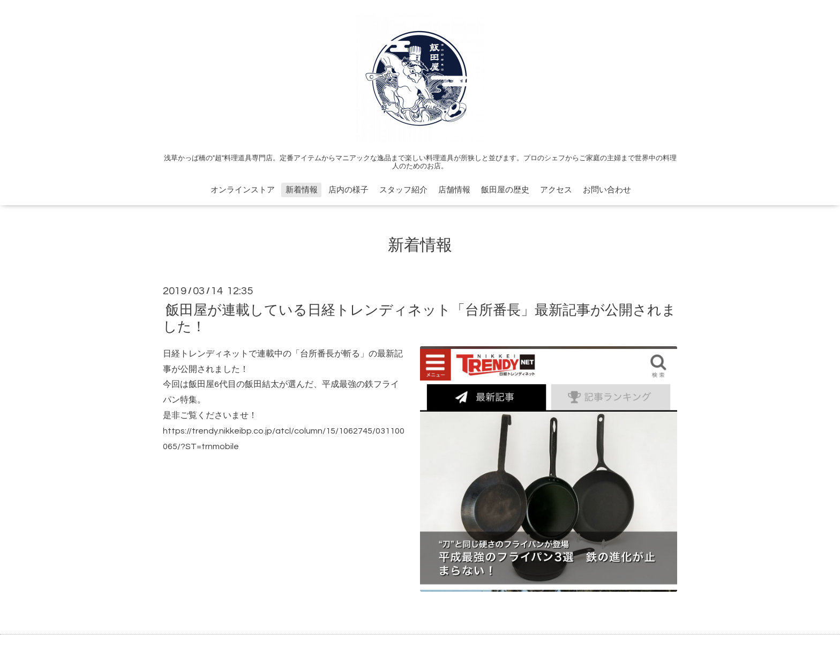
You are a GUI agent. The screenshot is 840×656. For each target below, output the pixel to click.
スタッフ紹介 (403, 190)
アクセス (556, 190)
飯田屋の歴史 (505, 190)
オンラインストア (243, 190)
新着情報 (302, 190)
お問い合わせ (607, 190)
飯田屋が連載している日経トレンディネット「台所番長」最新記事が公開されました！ (419, 318)
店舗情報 (454, 190)
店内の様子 (348, 190)
